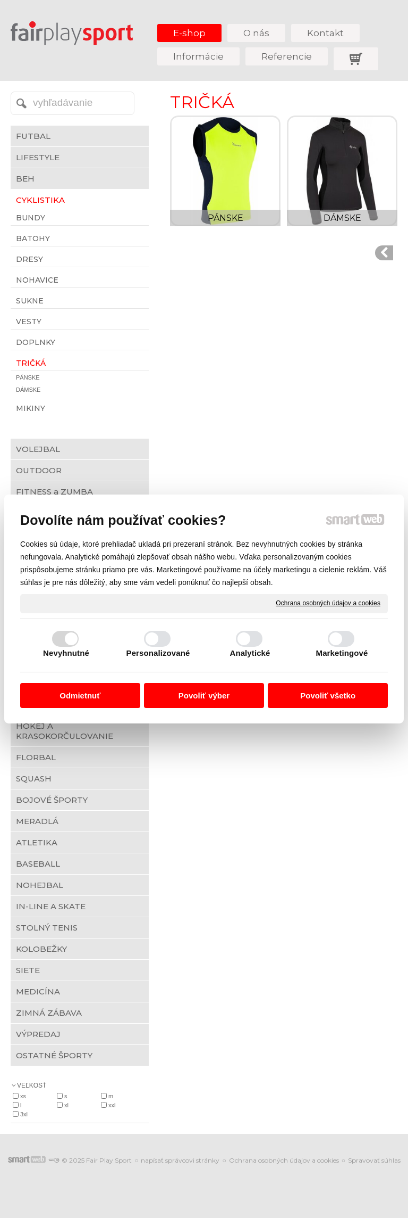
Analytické (250, 652)
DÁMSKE (342, 218)
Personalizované (158, 652)
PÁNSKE (225, 218)
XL (66, 1105)
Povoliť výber (204, 695)
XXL (111, 1105)
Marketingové (342, 652)
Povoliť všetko (327, 695)
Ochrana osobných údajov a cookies (328, 603)
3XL (24, 1114)
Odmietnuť (80, 695)
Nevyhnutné (66, 652)
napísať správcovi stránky (180, 1160)
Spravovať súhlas (374, 1160)
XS (23, 1096)
